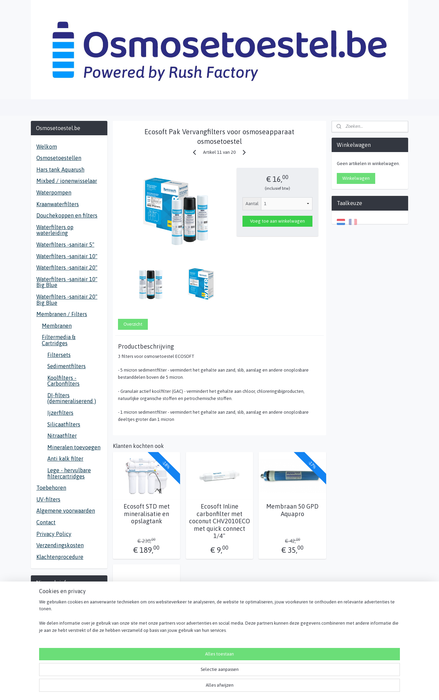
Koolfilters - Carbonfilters (63, 381)
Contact (46, 522)
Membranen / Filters (61, 314)
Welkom (46, 146)
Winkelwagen (356, 178)
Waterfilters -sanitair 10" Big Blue (66, 282)
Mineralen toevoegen (73, 447)
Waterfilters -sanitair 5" (65, 244)
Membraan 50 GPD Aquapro (292, 510)
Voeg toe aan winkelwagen (277, 221)
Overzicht (132, 324)
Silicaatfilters (63, 424)
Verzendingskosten (60, 545)
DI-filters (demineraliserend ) (71, 398)
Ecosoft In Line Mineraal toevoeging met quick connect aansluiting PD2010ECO (146, 633)
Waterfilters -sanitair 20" (66, 267)
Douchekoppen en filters (66, 215)
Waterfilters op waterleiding (54, 230)
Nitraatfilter (62, 436)
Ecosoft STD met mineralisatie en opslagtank (146, 514)
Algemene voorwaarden (65, 511)
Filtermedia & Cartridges (58, 340)
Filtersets (59, 355)
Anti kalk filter (65, 458)
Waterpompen (53, 192)
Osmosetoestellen (58, 158)
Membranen (57, 326)
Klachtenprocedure (59, 557)
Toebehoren (51, 488)
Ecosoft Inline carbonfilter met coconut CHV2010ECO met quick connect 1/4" (219, 521)
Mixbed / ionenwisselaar (66, 181)
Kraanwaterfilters (57, 204)
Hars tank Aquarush (60, 169)
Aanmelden (52, 623)
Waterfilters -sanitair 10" (66, 256)
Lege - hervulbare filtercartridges (69, 473)
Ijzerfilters (60, 413)
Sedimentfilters (66, 366)
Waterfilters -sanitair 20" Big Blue (66, 299)
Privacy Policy (53, 534)
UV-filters (48, 499)
